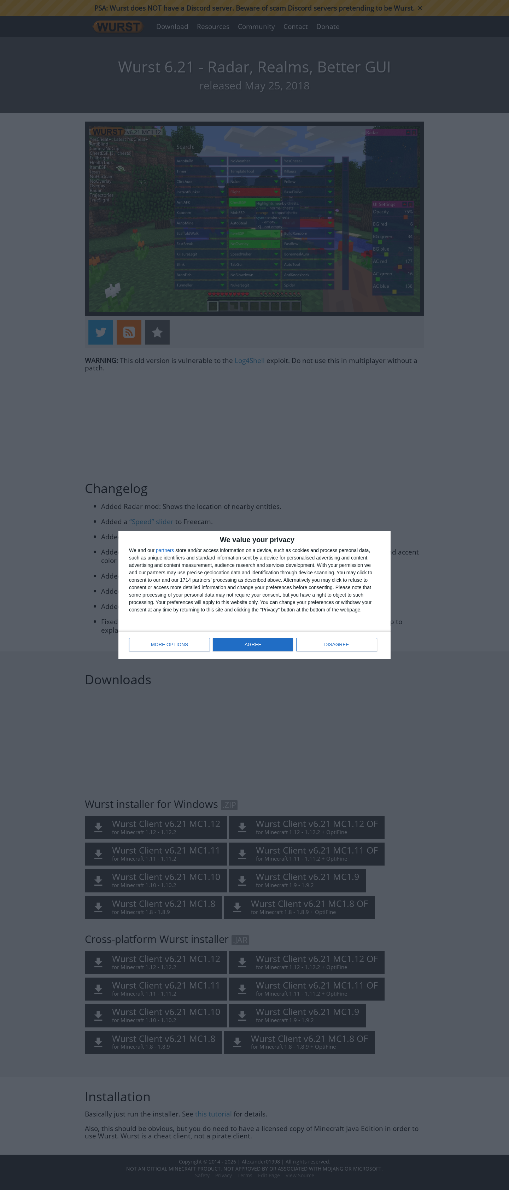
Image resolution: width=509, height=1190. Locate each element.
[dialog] (254, 595)
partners (165, 550)
